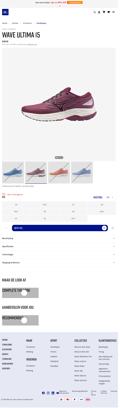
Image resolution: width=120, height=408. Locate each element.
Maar (29, 340)
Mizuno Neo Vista (82, 347)
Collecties (81, 340)
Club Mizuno (7, 349)
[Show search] (95, 12)
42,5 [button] (73, 218)
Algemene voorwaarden (104, 370)
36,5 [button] (45, 204)
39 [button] (45, 211)
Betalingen (103, 347)
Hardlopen (41, 23)
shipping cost (32, 44)
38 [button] (102, 204)
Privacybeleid (105, 376)
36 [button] (16, 204)
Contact (5, 354)
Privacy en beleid (93, 393)
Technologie (6, 359)
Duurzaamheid (7, 363)
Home (4, 23)
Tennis (53, 351)
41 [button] (16, 218)
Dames (15, 23)
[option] (13, 172)
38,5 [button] (16, 211)
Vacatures (6, 368)
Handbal (54, 366)
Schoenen (27, 23)
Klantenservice (108, 340)
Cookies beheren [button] (104, 392)
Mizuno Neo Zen (82, 351)
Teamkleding (7, 344)
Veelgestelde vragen (104, 382)
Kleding (29, 351)
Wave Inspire (80, 361)
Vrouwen (31, 359)
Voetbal (53, 356)
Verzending (104, 364)
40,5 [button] (102, 211)
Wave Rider (80, 366)
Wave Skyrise (80, 375)
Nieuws (5, 339)
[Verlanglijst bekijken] (108, 12)
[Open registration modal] (99, 12)
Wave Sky (79, 371)
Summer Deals (75, 2)
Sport (53, 340)
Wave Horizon (81, 380)
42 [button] (45, 218)
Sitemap (114, 391)
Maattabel (97, 197)
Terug (101, 351)
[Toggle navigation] (113, 12)
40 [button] (73, 211)
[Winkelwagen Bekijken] (104, 12)
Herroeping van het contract (106, 357)
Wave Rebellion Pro (83, 356)
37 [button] (73, 204)
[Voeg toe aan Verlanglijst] (112, 228)
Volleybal (54, 361)
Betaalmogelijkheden (80, 391)
